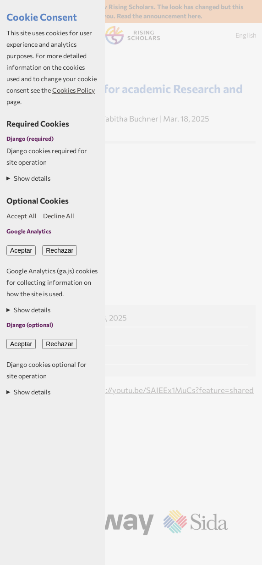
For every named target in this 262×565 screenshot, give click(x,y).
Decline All (58, 216)
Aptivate (158, 547)
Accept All (21, 216)
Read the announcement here (159, 16)
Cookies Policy (73, 90)
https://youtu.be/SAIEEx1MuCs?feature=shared (170, 389)
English (246, 35)
